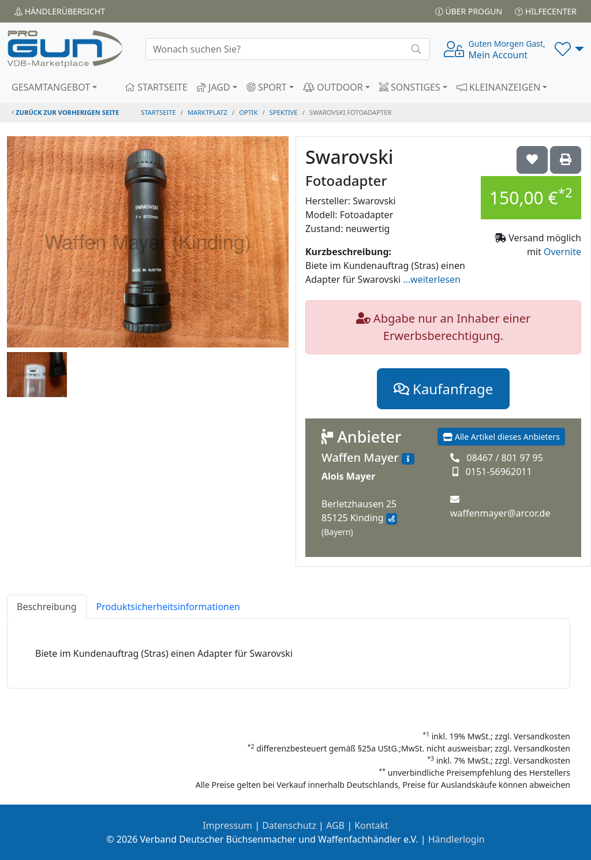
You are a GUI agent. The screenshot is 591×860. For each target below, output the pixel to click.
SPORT (266, 87)
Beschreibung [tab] (47, 606)
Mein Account (507, 49)
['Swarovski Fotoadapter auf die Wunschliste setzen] (532, 160)
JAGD (213, 87)
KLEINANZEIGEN (499, 87)
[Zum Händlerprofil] (408, 459)
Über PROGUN (468, 11)
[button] (569, 49)
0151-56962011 (499, 471)
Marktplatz (207, 112)
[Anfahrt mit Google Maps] (391, 519)
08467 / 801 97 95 (504, 457)
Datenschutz (289, 825)
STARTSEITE (156, 87)
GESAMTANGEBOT (51, 87)
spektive (284, 112)
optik (248, 112)
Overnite (562, 251)
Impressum (227, 825)
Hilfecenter (546, 11)
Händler (59, 11)
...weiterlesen (432, 279)
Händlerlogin (456, 839)
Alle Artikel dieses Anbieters (501, 436)
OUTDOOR (333, 87)
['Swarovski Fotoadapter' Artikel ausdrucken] (565, 160)
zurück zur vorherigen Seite (65, 112)
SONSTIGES (409, 87)
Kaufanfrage (443, 388)
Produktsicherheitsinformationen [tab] (168, 606)
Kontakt (371, 825)
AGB (335, 825)
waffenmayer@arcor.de (500, 513)
